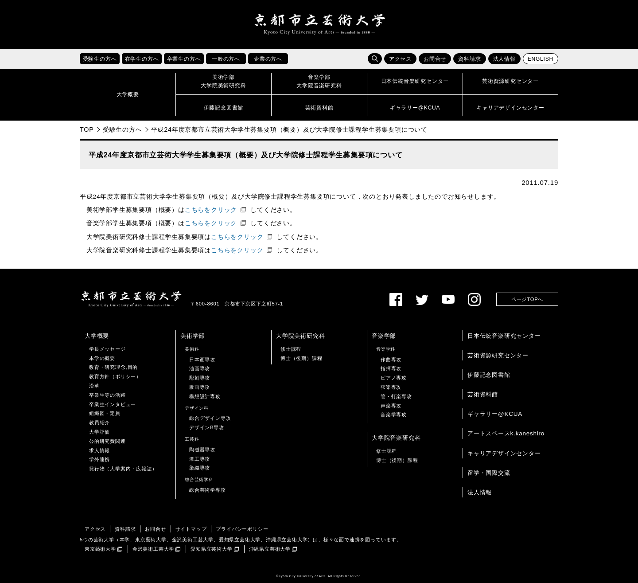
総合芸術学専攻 (207, 490)
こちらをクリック (211, 210)
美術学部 (192, 336)
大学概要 (97, 336)
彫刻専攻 (199, 377)
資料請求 (469, 59)
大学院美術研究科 (300, 336)
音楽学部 (384, 336)
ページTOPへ (527, 299)
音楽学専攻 (394, 414)
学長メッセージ (107, 349)
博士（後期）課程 (301, 358)
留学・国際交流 (488, 473)
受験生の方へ (122, 129)
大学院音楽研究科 (396, 437)
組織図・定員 (105, 413)
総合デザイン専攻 (210, 418)
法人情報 (504, 59)
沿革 (94, 385)
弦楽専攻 (391, 387)
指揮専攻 (391, 368)
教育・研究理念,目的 (113, 367)
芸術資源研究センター (498, 355)
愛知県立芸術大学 (211, 549)
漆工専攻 (199, 459)
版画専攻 (199, 387)
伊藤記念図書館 (488, 375)
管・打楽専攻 (396, 396)
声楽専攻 (391, 405)
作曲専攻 (391, 359)
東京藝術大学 (100, 549)
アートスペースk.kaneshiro (506, 433)
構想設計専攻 (205, 396)
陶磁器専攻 (202, 449)
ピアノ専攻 (394, 377)
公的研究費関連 (107, 441)
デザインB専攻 (206, 427)
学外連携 (99, 459)
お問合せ (435, 59)
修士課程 (290, 349)
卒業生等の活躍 (107, 395)
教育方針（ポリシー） (115, 376)
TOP (87, 129)
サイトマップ (191, 529)
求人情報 (99, 450)
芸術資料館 (482, 394)
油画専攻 (199, 368)
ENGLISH (540, 59)
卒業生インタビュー (112, 404)
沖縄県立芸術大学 (270, 549)
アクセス (400, 59)
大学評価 (99, 431)
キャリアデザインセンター (504, 453)
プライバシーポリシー (242, 529)
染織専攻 (199, 467)
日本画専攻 (202, 359)
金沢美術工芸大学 (153, 549)
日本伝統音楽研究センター (504, 336)
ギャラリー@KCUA (494, 414)
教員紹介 (99, 422)
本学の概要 (102, 358)
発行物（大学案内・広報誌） (123, 468)
